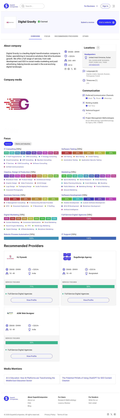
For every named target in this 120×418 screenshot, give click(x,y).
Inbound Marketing (70, 190)
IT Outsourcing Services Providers (41, 203)
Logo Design (10, 186)
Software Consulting (40, 163)
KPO (7, 206)
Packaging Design (25, 186)
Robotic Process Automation (16, 234)
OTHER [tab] (85, 36)
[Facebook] (115, 414)
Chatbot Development (71, 203)
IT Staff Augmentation (14, 156)
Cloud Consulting (12, 160)
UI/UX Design (41, 183)
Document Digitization (21, 206)
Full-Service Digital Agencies (74, 215)
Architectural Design (44, 180)
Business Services (12, 195)
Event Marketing (91, 183)
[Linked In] (108, 414)
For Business (91, 6)
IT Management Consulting (15, 203)
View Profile (32, 300)
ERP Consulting (27, 160)
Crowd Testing (93, 156)
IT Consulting (10, 149)
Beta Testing (80, 156)
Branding (104, 183)
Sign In (105, 6)
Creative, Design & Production (17, 172)
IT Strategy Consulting (49, 156)
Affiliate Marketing (27, 229)
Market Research (85, 180)
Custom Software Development (94, 203)
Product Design (27, 180)
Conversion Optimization (32, 222)
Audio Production (42, 186)
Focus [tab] (47, 36)
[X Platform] (111, 414)
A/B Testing (68, 156)
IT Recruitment (38, 206)
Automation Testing (71, 160)
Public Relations (69, 186)
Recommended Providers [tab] (66, 36)
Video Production (27, 183)
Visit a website (107, 22)
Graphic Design (11, 183)
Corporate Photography (14, 190)
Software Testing (69, 149)
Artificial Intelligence (71, 209)
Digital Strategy (11, 229)
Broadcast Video (12, 180)
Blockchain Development (91, 206)
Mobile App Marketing (42, 226)
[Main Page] (11, 6)
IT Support (66, 234)
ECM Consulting (23, 163)
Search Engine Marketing (15, 226)
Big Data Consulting (44, 160)
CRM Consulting (31, 156)
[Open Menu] (113, 6)
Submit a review (87, 22)
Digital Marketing (11, 215)
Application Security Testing (91, 160)
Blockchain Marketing (45, 229)
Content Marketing (12, 222)
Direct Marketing (101, 180)
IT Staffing (50, 206)
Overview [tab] (35, 36)
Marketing (66, 172)
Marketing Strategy (85, 186)
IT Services (10, 163)
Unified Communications (15, 167)
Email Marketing (50, 222)
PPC (29, 226)
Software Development (72, 195)
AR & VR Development (71, 206)
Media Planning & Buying (72, 183)
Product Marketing (102, 186)
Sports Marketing (70, 180)
